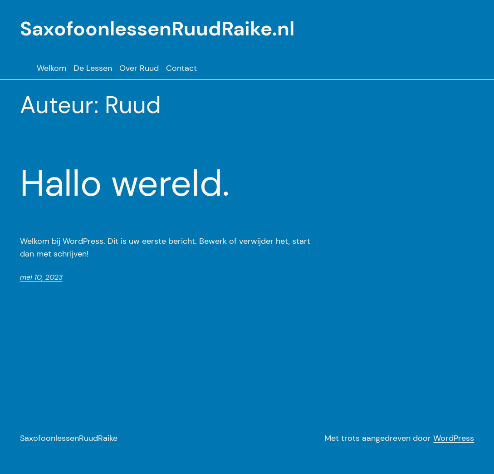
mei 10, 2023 (41, 277)
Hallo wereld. (125, 183)
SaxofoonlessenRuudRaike (68, 438)
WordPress (453, 438)
